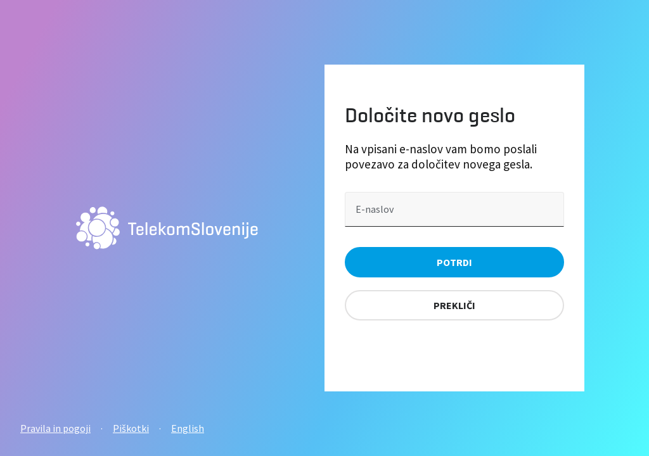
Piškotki (131, 428)
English (187, 428)
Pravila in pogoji (55, 428)
